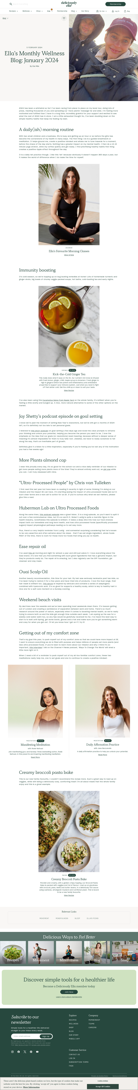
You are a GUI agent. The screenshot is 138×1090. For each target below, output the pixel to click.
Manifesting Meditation (35, 745)
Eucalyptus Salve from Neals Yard (58, 400)
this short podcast (39, 431)
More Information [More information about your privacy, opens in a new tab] (31, 1087)
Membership (94, 1020)
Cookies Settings (103, 1081)
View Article (69, 255)
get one (107, 469)
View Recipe (69, 391)
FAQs (71, 1066)
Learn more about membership (69, 997)
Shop (71, 1028)
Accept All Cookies (103, 1087)
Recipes (73, 1020)
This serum (48, 584)
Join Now (69, 992)
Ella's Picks (93, 918)
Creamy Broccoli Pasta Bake (69, 879)
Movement (44, 918)
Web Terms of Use (21, 1045)
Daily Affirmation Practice (102, 744)
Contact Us (74, 1055)
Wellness (73, 1024)
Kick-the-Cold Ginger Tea (69, 374)
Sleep (77, 918)
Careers (93, 1028)
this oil (31, 553)
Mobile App (74, 1039)
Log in (72, 1058)
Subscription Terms (78, 1062)
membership (115, 4)
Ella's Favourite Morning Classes (69, 251)
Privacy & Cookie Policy (99, 1076)
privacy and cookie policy (41, 1045)
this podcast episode (49, 514)
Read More (35, 757)
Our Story (74, 1035)
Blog (4, 18)
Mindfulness (62, 918)
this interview (36, 647)
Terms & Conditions (120, 1076)
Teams (91, 1024)
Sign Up (45, 1036)
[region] (69, 1083)
